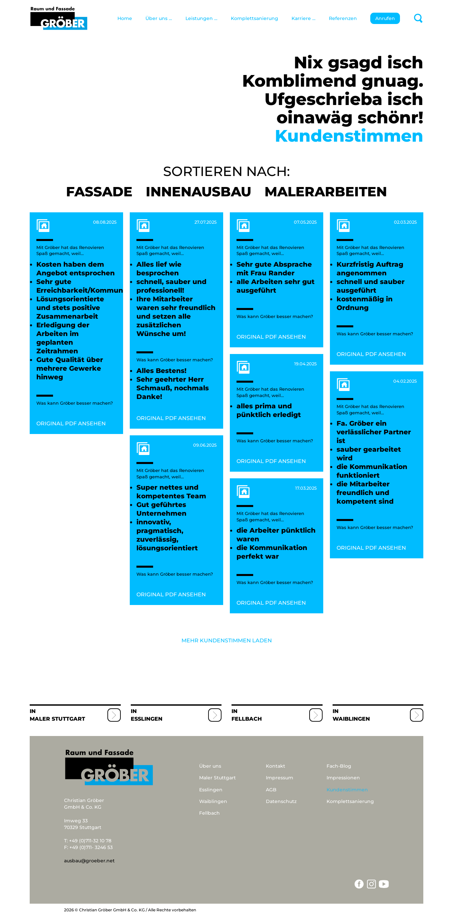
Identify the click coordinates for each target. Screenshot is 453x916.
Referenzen (343, 18)
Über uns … (158, 18)
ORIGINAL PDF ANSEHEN (71, 423)
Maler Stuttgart (57, 719)
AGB (271, 790)
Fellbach (247, 719)
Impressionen (343, 778)
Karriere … (304, 18)
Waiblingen (351, 719)
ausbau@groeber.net (89, 861)
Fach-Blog (339, 766)
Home (124, 18)
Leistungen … (201, 18)
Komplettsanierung (254, 18)
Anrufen (385, 18)
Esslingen (146, 719)
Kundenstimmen (347, 790)
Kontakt (275, 766)
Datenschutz (281, 801)
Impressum (279, 778)
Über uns (210, 766)
